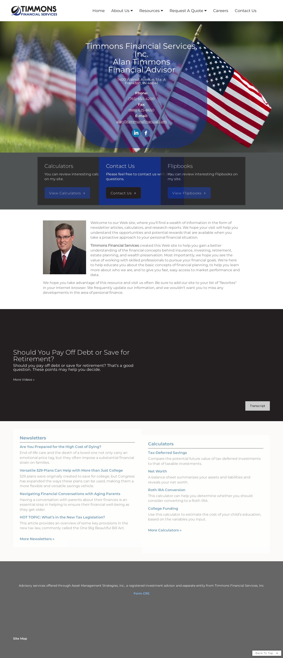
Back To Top (266, 653)
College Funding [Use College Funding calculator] (163, 513)
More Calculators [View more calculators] (165, 535)
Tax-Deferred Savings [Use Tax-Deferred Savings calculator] (167, 458)
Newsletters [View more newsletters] (33, 433)
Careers (220, 10)
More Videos (24, 379)
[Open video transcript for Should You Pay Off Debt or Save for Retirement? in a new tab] (257, 406)
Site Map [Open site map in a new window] (20, 638)
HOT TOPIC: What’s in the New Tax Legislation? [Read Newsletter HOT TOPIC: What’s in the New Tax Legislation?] (62, 512)
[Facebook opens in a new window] (146, 133)
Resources (149, 10)
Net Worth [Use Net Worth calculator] (157, 476)
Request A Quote (186, 10)
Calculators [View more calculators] (160, 449)
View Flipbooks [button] (148, 193)
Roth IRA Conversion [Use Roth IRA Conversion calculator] (166, 495)
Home (98, 10)
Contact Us (245, 10)
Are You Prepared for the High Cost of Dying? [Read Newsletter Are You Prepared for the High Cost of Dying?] (60, 442)
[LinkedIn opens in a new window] (136, 133)
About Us (120, 10)
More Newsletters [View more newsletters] (37, 534)
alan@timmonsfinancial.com (141, 122)
